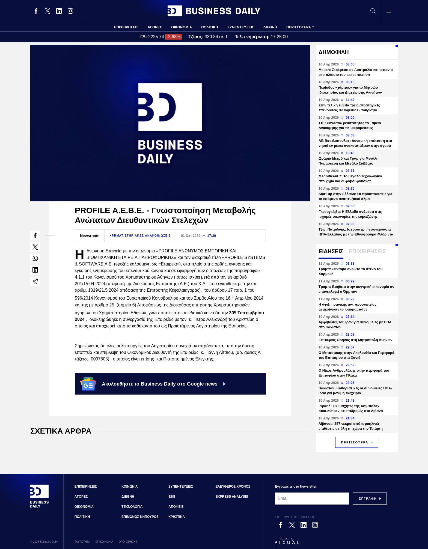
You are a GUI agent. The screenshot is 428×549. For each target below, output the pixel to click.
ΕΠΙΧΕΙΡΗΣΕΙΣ (126, 27)
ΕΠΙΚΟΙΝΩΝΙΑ (104, 541)
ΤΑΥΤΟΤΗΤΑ (82, 541)
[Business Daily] (39, 507)
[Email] (312, 499)
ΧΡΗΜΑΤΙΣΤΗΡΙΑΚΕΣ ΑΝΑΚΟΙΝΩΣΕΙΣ (140, 235)
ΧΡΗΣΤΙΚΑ (176, 517)
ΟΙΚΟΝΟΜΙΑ (181, 27)
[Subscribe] (368, 498)
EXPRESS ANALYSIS (232, 497)
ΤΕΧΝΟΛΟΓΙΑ (131, 507)
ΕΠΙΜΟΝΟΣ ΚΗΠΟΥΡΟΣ (139, 517)
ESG (171, 497)
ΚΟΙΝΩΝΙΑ (129, 486)
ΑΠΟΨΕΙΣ (175, 507)
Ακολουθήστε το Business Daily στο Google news (153, 383)
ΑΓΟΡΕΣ (155, 27)
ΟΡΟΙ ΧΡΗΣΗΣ (128, 541)
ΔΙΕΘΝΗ (270, 27)
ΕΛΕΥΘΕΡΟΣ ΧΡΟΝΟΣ (233, 486)
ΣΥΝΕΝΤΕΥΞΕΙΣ (240, 27)
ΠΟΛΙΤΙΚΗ (209, 27)
